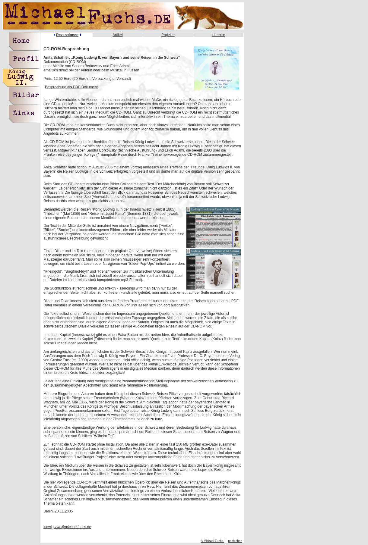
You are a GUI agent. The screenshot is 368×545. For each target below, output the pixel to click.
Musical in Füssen (124, 70)
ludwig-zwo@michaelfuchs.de (67, 527)
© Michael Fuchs (212, 541)
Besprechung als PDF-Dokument (71, 87)
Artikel (117, 35)
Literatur (218, 35)
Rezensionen (67, 35)
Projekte (168, 35)
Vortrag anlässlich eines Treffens (156, 167)
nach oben (235, 541)
